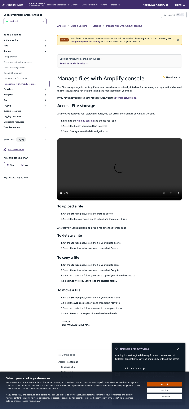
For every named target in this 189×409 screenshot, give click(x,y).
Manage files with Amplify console (124, 25)
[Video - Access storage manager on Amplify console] (119, 169)
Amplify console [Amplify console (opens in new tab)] (85, 120)
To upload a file (70, 206)
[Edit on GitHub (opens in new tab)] (14, 149)
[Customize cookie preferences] (164, 396)
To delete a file (69, 235)
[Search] (174, 15)
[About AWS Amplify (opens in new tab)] (155, 4)
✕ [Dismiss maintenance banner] (178, 39)
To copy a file (68, 257)
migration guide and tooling (86, 41)
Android (25, 21)
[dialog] (94, 390)
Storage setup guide (125, 97)
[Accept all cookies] (164, 384)
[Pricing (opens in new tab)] (179, 4)
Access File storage (76, 105)
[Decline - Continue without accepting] (164, 390)
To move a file (68, 290)
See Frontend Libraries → (74, 63)
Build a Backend (79, 25)
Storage (97, 25)
